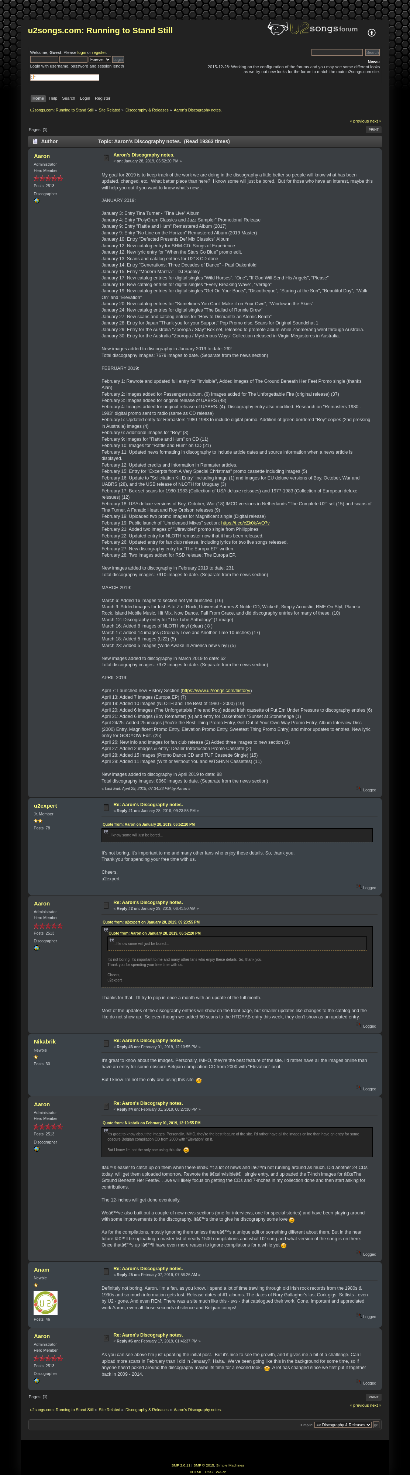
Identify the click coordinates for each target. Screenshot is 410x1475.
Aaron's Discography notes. (143, 155)
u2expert (45, 805)
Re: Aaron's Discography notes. (148, 804)
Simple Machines (230, 1465)
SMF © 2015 (203, 1465)
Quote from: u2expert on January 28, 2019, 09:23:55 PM (151, 922)
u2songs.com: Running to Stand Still (100, 30)
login (81, 52)
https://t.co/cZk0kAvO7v (245, 523)
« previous (359, 121)
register (99, 52)
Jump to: (307, 1425)
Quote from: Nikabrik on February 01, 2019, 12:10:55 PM (151, 1123)
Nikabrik (45, 1041)
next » (376, 121)
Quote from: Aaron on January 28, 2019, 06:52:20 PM (149, 824)
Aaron (42, 156)
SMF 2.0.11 (180, 1465)
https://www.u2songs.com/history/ (216, 690)
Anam (41, 1269)
